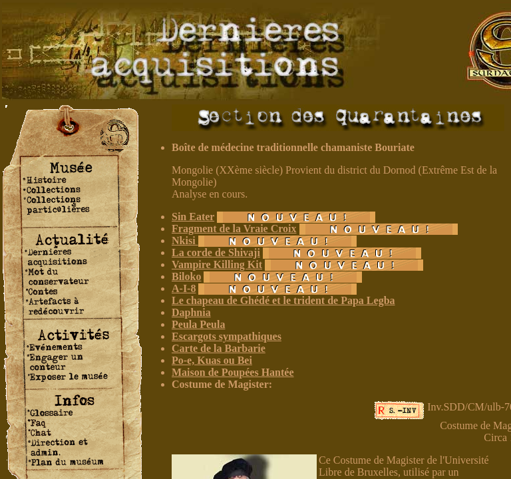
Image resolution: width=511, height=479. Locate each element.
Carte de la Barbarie (218, 348)
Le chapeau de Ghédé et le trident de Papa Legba (283, 300)
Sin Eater (193, 216)
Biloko (186, 276)
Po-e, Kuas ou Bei (212, 360)
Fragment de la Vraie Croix (234, 228)
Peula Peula (198, 324)
